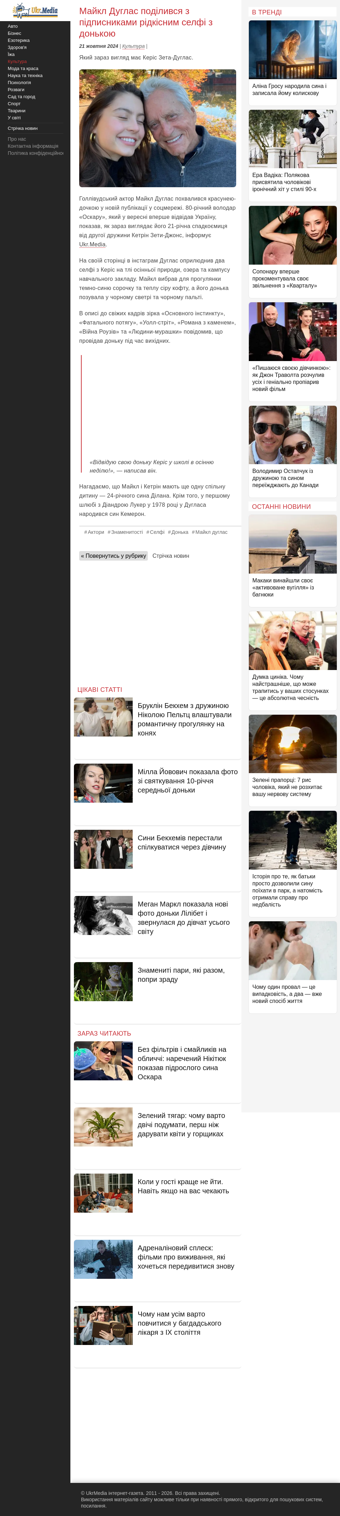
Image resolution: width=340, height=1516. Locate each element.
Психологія (19, 82)
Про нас (17, 139)
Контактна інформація (33, 146)
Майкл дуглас (211, 532)
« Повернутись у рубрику (113, 556)
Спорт (14, 103)
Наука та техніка (25, 75)
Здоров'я (17, 47)
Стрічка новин (170, 556)
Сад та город (21, 96)
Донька (179, 532)
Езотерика (19, 40)
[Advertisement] (163, 402)
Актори (96, 532)
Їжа (11, 54)
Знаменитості (127, 532)
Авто (13, 26)
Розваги (16, 89)
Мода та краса (23, 68)
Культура (133, 46)
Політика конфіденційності (38, 153)
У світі (14, 117)
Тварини (16, 110)
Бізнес (14, 33)
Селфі (157, 532)
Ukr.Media (92, 244)
